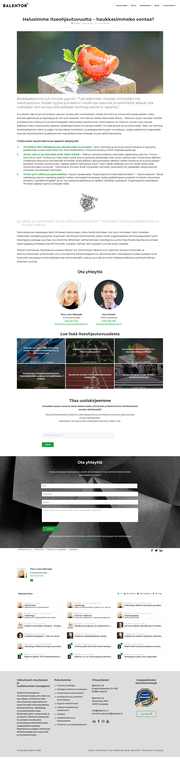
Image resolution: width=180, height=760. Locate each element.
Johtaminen (39, 552)
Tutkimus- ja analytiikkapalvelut (72, 728)
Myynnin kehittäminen (67, 707)
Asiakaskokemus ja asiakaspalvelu (66, 722)
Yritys (133, 5)
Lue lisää (146, 716)
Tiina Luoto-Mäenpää (102, 23)
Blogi (157, 5)
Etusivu (91, 753)
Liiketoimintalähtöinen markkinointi (67, 711)
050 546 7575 (71, 321)
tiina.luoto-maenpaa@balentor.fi (71, 324)
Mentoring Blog (87, 23)
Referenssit (145, 5)
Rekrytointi (135, 753)
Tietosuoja (158, 753)
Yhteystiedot (169, 5)
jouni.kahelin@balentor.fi (109, 324)
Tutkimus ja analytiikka (56, 552)
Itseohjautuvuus (25, 552)
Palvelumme (121, 5)
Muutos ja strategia (66, 689)
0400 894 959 (109, 321)
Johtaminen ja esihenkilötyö (70, 696)
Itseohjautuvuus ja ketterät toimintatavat (69, 701)
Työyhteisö (73, 552)
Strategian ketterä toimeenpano (72, 692)
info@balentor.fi (90, 542)
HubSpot (61, 717)
